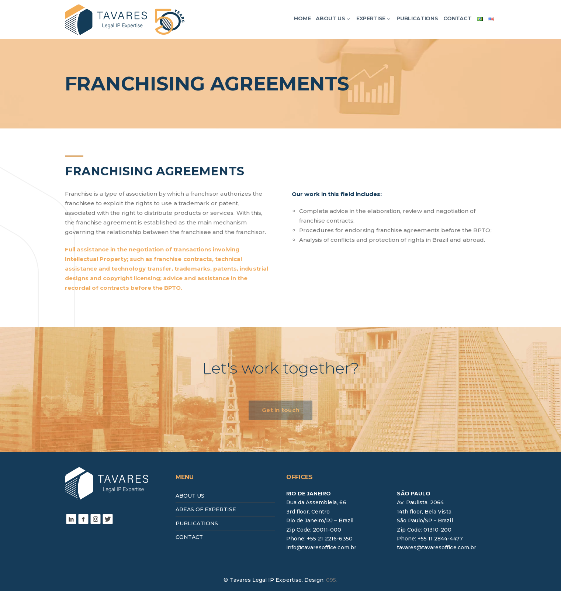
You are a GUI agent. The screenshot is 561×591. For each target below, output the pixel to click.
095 (331, 580)
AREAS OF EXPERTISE (206, 509)
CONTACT (189, 537)
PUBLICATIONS (197, 523)
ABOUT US (190, 495)
